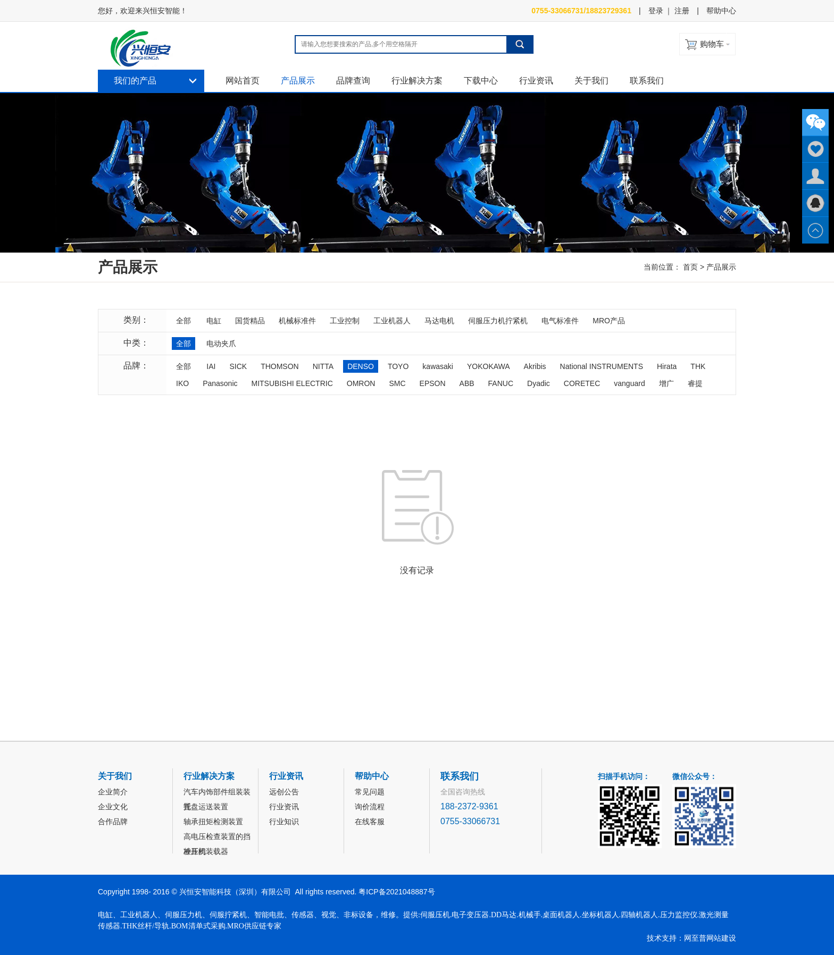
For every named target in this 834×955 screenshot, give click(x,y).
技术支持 (662, 938)
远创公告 (284, 792)
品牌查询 (353, 80)
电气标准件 (560, 320)
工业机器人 (392, 320)
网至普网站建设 (710, 938)
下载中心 (481, 80)
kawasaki (437, 366)
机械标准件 (297, 320)
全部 (183, 320)
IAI (210, 366)
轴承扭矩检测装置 (213, 821)
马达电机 (439, 320)
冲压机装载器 (206, 851)
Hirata (667, 366)
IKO (182, 383)
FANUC (500, 383)
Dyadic (538, 383)
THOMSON (280, 366)
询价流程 (370, 806)
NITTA (323, 366)
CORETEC (582, 383)
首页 (690, 267)
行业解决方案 (417, 80)
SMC (397, 383)
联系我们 (647, 80)
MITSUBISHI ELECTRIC (292, 383)
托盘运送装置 (206, 806)
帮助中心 (721, 10)
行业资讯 (536, 80)
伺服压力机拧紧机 (498, 320)
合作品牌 (113, 821)
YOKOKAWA (488, 366)
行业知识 (284, 821)
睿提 (695, 383)
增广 (666, 383)
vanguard (629, 383)
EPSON (433, 383)
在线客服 (370, 821)
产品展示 (298, 80)
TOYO (398, 366)
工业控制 (345, 320)
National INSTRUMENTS (601, 366)
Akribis (535, 366)
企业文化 (113, 806)
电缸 (213, 320)
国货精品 (250, 320)
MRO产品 (609, 320)
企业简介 (113, 792)
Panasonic (220, 383)
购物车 (712, 43)
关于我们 (591, 80)
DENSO (360, 366)
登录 (655, 10)
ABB (467, 383)
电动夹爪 (221, 343)
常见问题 (370, 792)
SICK (238, 366)
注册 (681, 10)
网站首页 (243, 80)
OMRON (361, 383)
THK (697, 366)
